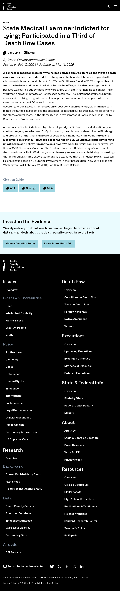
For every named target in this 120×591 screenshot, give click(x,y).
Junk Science (14, 403)
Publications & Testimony (80, 506)
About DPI (70, 430)
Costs (9, 366)
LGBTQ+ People (16, 327)
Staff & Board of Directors (81, 438)
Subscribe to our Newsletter (26, 566)
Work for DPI (72, 452)
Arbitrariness (14, 352)
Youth (9, 335)
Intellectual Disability (19, 313)
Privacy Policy (73, 459)
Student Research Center (80, 521)
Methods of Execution (78, 366)
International (14, 395)
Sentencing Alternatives (21, 432)
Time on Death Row (77, 304)
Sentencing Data (16, 535)
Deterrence (13, 374)
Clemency (12, 359)
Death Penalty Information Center (31, 60)
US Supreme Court (18, 439)
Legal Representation (19, 410)
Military (69, 412)
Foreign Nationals (75, 312)
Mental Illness (14, 320)
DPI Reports (13, 552)
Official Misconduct (18, 417)
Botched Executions (77, 373)
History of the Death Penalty (24, 489)
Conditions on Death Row (80, 297)
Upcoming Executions (78, 351)
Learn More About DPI (58, 243)
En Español (71, 535)
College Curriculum (76, 484)
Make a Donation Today (20, 243)
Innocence (12, 388)
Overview (12, 290)
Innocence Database (19, 520)
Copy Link (11, 53)
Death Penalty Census (20, 506)
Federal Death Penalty (78, 405)
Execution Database (18, 513)
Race (9, 306)
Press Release (66, 165)
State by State (73, 398)
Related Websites (75, 514)
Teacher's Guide (74, 528)
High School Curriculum (79, 499)
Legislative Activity (18, 528)
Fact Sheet (13, 481)
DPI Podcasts (72, 492)
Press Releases (74, 445)
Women (69, 326)
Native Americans (75, 319)
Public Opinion (15, 424)
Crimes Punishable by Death (23, 474)
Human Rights (15, 381)
